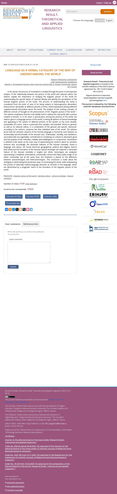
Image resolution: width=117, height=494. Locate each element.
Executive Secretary (15, 482)
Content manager (15, 490)
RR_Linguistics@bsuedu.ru (55, 423)
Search (107, 12)
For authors (36, 49)
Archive (21, 49)
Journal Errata (58, 53)
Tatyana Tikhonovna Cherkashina (64, 79)
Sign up (107, 2)
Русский (100, 20)
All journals (95, 64)
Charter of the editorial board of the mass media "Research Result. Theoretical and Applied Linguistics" (35, 441)
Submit (13, 270)
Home (4, 2)
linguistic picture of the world (25, 175)
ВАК (105, 99)
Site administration (15, 486)
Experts (90, 49)
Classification (74, 49)
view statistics (31, 183)
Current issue (54, 49)
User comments (12, 223)
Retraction (104, 49)
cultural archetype (59, 175)
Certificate (9, 436)
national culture (44, 175)
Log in (99, 2)
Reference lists (30, 223)
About (10, 49)
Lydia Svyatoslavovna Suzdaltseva (64, 81)
